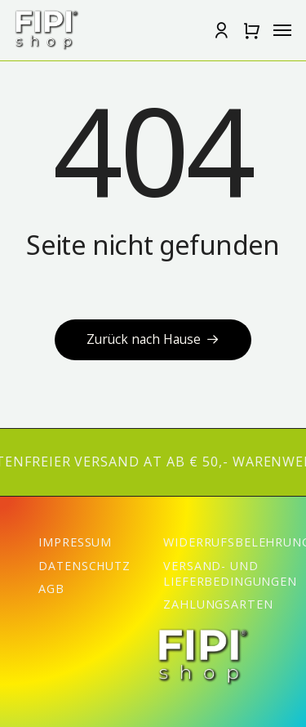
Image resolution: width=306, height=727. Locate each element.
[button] (251, 30)
